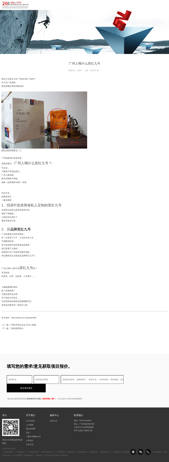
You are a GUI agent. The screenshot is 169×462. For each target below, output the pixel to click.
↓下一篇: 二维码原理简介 (12, 328)
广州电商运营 (32, 443)
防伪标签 (48, 447)
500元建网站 (18, 447)
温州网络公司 (105, 443)
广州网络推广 (93, 443)
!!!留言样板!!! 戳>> (48, 390)
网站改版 (71, 443)
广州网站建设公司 (46, 443)
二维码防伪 (38, 447)
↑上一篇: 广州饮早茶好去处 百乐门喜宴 (18, 325)
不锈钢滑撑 (28, 447)
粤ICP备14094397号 (72, 458)
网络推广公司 (129, 443)
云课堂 (79, 71)
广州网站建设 (8, 443)
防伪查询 (56, 447)
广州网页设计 (60, 443)
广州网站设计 (20, 443)
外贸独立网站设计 (142, 443)
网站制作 (64, 447)
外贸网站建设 (81, 443)
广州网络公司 (117, 443)
